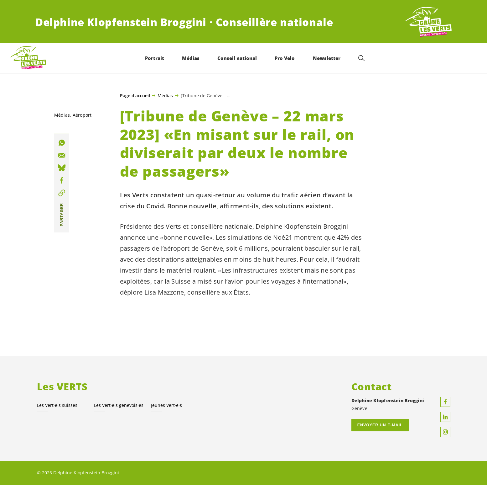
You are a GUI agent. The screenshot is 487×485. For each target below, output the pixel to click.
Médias (165, 95)
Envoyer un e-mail (380, 425)
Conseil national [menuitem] (237, 58)
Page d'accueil (135, 95)
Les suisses (57, 405)
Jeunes (166, 405)
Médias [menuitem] (191, 58)
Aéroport (82, 115)
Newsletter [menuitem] (326, 58)
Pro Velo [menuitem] (285, 58)
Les (118, 405)
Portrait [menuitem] (154, 58)
